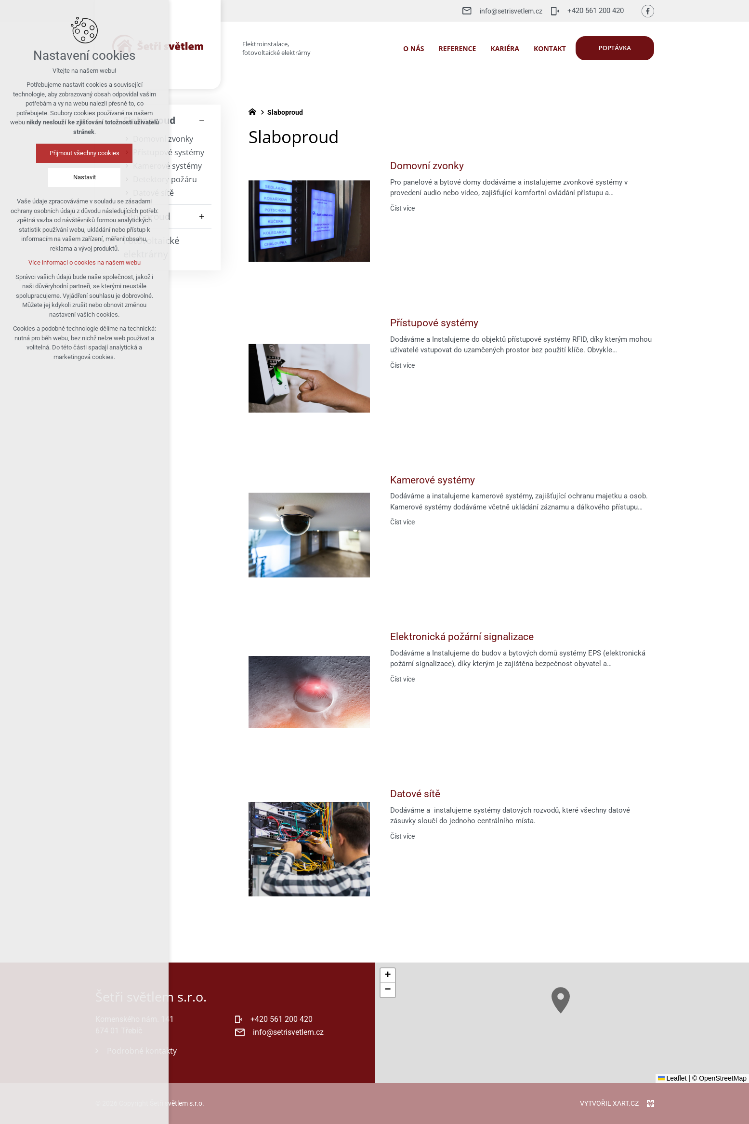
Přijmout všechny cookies (69, 153)
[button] (569, 1009)
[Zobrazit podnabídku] (201, 216)
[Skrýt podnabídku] (201, 121)
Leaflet (672, 1078)
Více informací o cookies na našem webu (69, 262)
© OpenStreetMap (719, 1078)
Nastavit (68, 177)
